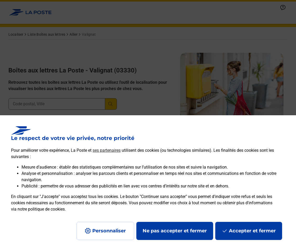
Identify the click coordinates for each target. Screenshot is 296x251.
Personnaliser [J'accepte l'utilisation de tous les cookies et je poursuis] (109, 231)
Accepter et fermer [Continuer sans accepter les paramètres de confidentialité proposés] (252, 231)
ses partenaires (107, 150)
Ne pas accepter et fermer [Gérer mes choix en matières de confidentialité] (175, 231)
